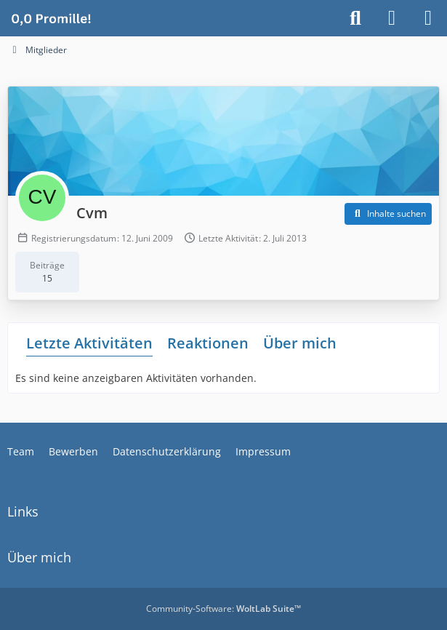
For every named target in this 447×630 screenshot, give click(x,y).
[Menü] (428, 18)
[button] (388, 214)
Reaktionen (208, 343)
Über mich (300, 343)
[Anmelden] (391, 18)
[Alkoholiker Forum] (50, 18)
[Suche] (355, 18)
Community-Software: (223, 608)
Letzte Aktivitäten (89, 343)
